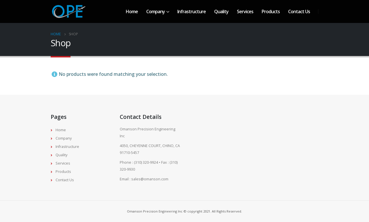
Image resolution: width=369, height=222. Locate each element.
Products (271, 11)
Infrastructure (191, 11)
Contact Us (299, 11)
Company (155, 11)
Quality (221, 11)
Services (245, 11)
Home (132, 11)
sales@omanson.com (149, 179)
